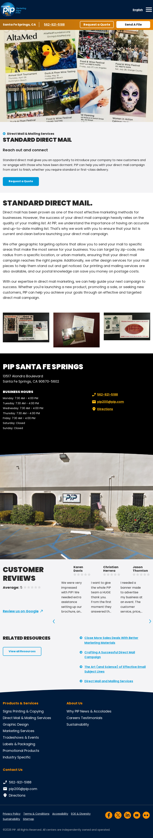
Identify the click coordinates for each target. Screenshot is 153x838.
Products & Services (20, 703)
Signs (7, 711)
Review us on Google (21, 611)
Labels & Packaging (19, 744)
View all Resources (22, 651)
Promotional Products (21, 750)
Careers (73, 717)
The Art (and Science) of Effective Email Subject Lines (115, 669)
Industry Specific (17, 757)
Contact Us (13, 769)
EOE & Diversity (81, 814)
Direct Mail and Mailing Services (108, 681)
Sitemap (28, 819)
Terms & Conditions (36, 814)
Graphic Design (16, 724)
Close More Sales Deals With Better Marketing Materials (111, 640)
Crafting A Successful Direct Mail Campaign (109, 654)
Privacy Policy (11, 814)
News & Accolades (95, 711)
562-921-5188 (55, 24)
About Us (75, 703)
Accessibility (60, 814)
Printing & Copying (28, 711)
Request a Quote (96, 24)
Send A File (133, 24)
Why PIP (73, 711)
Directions (102, 409)
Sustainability (78, 724)
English (138, 10)
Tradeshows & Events (21, 737)
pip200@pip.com (107, 401)
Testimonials (91, 717)
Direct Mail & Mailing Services (30, 134)
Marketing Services (18, 730)
